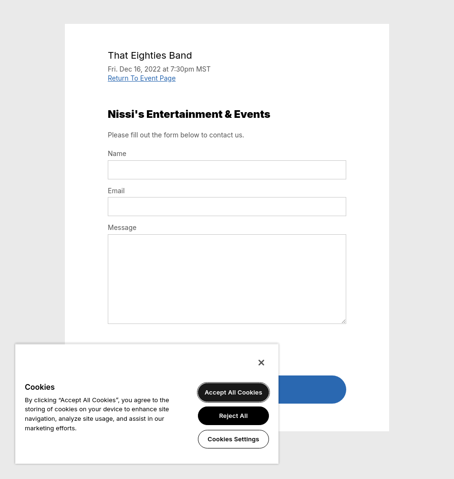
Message (122, 227)
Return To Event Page (141, 78)
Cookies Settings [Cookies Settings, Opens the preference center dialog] (233, 439)
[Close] (261, 362)
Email (116, 191)
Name (117, 153)
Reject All (233, 415)
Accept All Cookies (233, 392)
